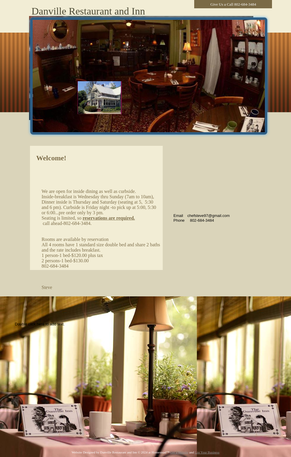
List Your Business (207, 452)
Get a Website (179, 452)
